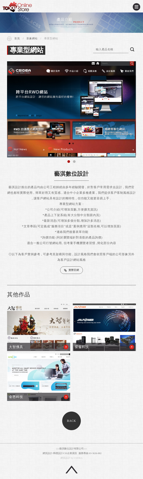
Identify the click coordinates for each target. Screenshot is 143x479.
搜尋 (132, 49)
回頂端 (71, 469)
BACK (71, 420)
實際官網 (74, 270)
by (72, 457)
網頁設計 (65, 457)
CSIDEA (17, 6)
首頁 (17, 38)
